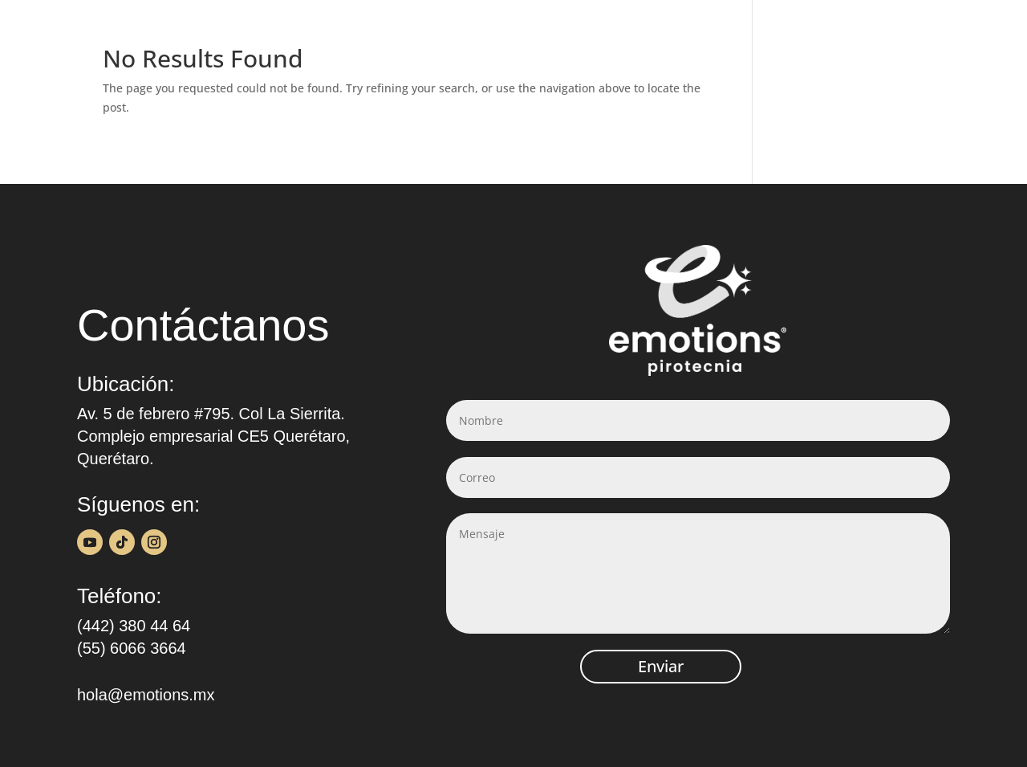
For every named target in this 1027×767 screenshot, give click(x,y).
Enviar (661, 666)
